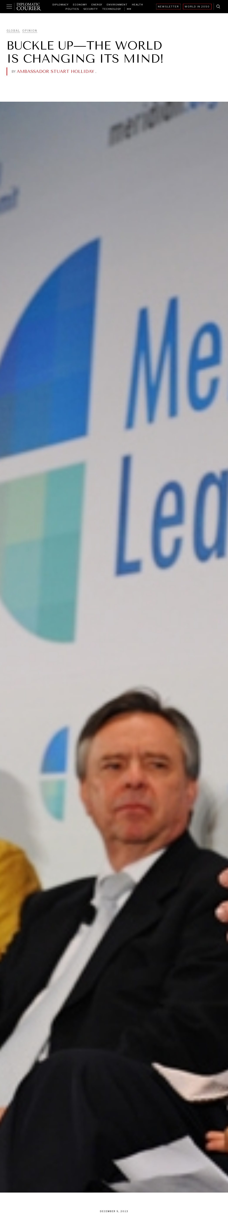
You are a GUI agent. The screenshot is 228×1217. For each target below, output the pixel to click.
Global (13, 30)
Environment (117, 4)
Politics (72, 8)
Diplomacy (60, 4)
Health (137, 4)
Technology (111, 8)
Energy (96, 4)
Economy (80, 4)
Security (90, 8)
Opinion (29, 30)
